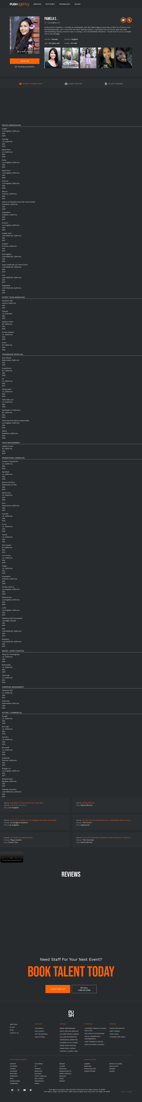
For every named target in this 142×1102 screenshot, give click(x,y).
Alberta (87, 1064)
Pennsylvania (15, 1081)
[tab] (31, 84)
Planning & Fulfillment (69, 1042)
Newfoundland (90, 1068)
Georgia (38, 1068)
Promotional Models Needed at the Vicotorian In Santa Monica (109, 837)
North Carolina (65, 1073)
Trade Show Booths (117, 1028)
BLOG (12, 1030)
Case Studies (40, 1037)
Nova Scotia (113, 1066)
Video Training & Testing (94, 1041)
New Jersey (39, 1078)
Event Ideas (114, 1034)
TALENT (77, 4)
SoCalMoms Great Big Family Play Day (26, 803)
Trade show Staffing (68, 1045)
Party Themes (115, 1031)
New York (13, 1073)
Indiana (62, 1081)
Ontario (112, 1068)
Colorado (13, 1066)
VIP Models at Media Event (21, 837)
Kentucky (63, 1068)
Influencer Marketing (68, 1037)
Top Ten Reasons (41, 1034)
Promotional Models (68, 1048)
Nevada (62, 1064)
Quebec (112, 1071)
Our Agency (39, 1028)
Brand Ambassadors (67, 1028)
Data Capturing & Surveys (94, 1044)
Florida (13, 1068)
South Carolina (41, 1076)
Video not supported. (11, 857)
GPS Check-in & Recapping (94, 1033)
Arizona (13, 1064)
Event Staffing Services (69, 1031)
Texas (61, 1078)
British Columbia (115, 1064)
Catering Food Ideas (117, 1037)
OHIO (11, 1078)
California (39, 1064)
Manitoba (87, 1066)
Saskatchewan (89, 1071)
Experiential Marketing (69, 1040)
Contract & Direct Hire (69, 1051)
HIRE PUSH (13, 1024)
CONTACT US (14, 1033)
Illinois (62, 1066)
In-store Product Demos (69, 1034)
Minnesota (14, 1076)
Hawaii (37, 1083)
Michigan (38, 1073)
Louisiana (13, 1071)
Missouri (62, 1076)
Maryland (38, 1071)
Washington (39, 1081)
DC (36, 1066)
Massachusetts (65, 1071)
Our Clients (39, 1031)
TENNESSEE (14, 1083)
